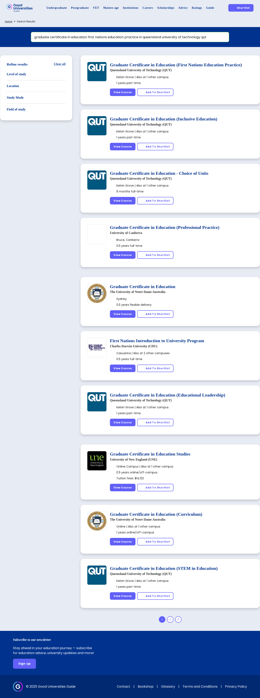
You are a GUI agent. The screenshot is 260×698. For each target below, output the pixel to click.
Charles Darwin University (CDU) (133, 346)
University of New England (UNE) (133, 459)
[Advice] (183, 7)
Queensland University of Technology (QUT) (141, 70)
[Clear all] (60, 64)
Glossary (168, 686)
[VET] (96, 7)
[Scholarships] (165, 7)
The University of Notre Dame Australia (137, 292)
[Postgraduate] (80, 7)
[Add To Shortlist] (155, 92)
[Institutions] (130, 7)
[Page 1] (162, 619)
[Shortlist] (241, 8)
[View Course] (122, 92)
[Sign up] (24, 664)
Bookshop (146, 686)
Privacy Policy (236, 686)
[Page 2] (170, 619)
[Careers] (148, 7)
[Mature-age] (111, 7)
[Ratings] (197, 7)
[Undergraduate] (57, 7)
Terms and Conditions (200, 686)
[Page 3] (178, 619)
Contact (123, 686)
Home (8, 21)
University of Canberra (126, 233)
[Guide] (210, 7)
